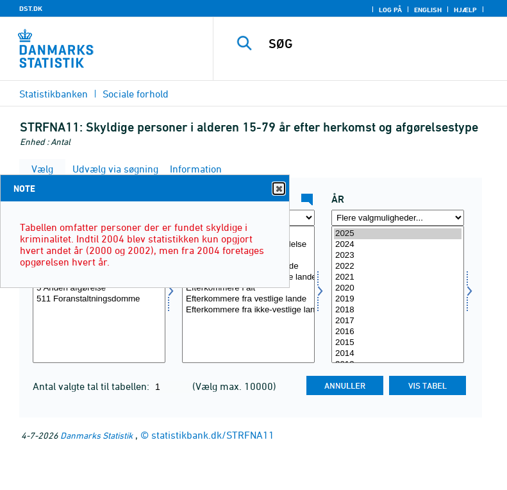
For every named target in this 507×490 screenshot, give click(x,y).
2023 (397, 255)
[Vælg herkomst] (248, 294)
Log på (390, 9)
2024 (397, 244)
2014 (397, 353)
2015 (397, 342)
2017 (397, 321)
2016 (397, 331)
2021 (397, 277)
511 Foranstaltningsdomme (99, 299)
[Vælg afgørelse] (99, 294)
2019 (397, 299)
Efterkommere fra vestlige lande (248, 299)
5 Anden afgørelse (99, 288)
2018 (397, 310)
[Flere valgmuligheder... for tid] (397, 218)
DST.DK (30, 8)
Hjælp (465, 9)
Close (278, 188)
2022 (397, 266)
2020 (397, 288)
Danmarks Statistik (96, 435)
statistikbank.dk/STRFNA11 (212, 435)
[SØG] (379, 43)
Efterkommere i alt (248, 288)
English (428, 9)
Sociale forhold (136, 93)
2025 (397, 233)
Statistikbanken (53, 93)
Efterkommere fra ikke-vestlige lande (248, 310)
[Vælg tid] (397, 294)
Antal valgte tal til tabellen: (92, 386)
